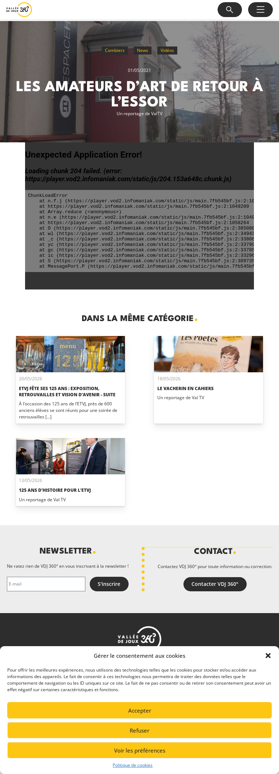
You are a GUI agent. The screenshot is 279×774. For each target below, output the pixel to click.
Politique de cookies (133, 765)
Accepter (139, 710)
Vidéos (167, 50)
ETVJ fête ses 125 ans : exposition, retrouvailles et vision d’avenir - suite (67, 391)
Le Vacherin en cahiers (185, 388)
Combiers (115, 50)
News (142, 50)
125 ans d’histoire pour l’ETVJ (55, 490)
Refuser (139, 730)
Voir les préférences (139, 750)
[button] (268, 655)
